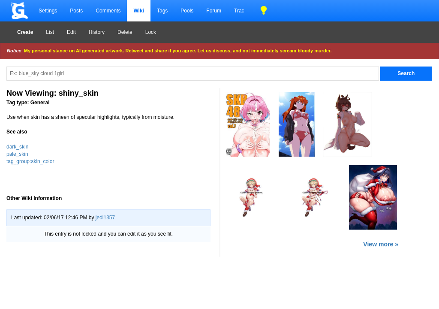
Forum (213, 11)
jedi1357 (105, 218)
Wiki (138, 11)
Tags (162, 11)
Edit (71, 32)
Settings (48, 11)
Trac (239, 11)
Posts (76, 11)
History (97, 32)
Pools (186, 11)
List (50, 32)
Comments (108, 11)
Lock (150, 32)
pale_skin (17, 154)
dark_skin (17, 147)
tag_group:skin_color (30, 161)
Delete (124, 32)
